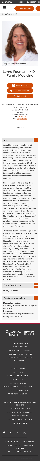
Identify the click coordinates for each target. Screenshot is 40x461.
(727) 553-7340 (22, 119)
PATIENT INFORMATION (18, 390)
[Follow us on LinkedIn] (24, 433)
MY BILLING (18, 372)
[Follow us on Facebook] (4, 433)
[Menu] (4, 8)
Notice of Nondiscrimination (20, 442)
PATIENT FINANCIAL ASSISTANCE (17, 387)
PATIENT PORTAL (18, 369)
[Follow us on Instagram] (17, 433)
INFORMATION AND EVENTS (20, 419)
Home (20, 2)
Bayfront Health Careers (20, 412)
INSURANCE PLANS (18, 383)
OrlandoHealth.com (20, 409)
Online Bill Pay (24, 8)
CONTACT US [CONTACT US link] (17, 379)
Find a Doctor (30, 2)
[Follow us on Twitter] (10, 433)
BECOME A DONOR (20, 416)
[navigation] (20, 2)
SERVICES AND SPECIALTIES (20, 354)
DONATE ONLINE (20, 423)
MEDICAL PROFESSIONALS (20, 350)
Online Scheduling (20, 85)
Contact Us (7, 2)
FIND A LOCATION (20, 343)
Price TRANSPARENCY (18, 394)
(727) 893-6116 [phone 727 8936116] (21, 117)
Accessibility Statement (20, 452)
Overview (20, 128)
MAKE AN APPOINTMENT (17, 376)
